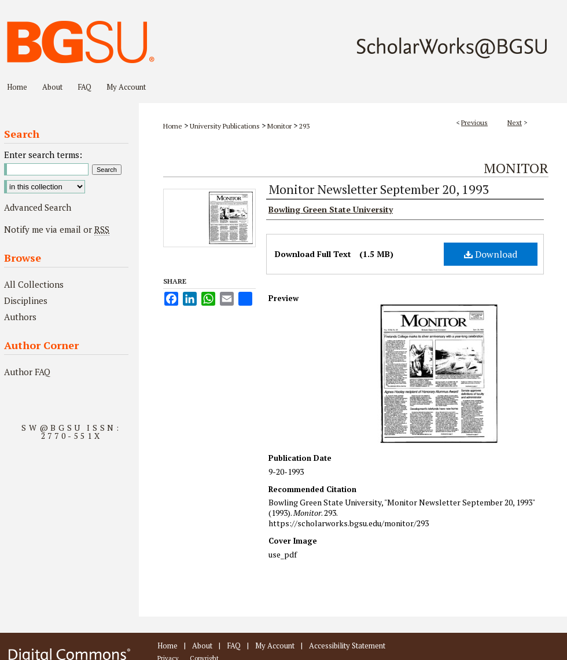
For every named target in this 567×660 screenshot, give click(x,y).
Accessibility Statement (347, 645)
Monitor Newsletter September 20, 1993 (378, 189)
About (202, 645)
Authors (20, 316)
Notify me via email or (56, 229)
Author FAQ (27, 371)
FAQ (234, 645)
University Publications (225, 126)
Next (514, 122)
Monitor (279, 126)
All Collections (34, 284)
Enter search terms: (43, 154)
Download (490, 254)
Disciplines (25, 300)
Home (172, 126)
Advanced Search (37, 207)
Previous (474, 122)
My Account (274, 645)
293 (304, 126)
